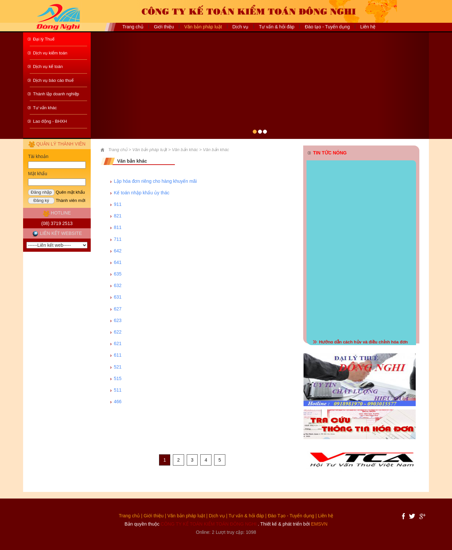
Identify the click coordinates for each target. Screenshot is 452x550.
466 (117, 401)
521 (117, 367)
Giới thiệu (164, 26)
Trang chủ (133, 26)
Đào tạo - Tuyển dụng (327, 26)
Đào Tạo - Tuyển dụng (291, 515)
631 (117, 297)
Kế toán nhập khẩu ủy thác (141, 192)
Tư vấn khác (45, 107)
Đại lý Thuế (43, 39)
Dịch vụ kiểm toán (50, 52)
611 (117, 355)
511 (117, 390)
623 (117, 320)
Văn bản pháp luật (186, 515)
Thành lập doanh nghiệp (56, 93)
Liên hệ (367, 26)
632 (117, 285)
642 (117, 250)
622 (117, 332)
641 (117, 262)
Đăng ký (41, 200)
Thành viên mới (70, 200)
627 (117, 308)
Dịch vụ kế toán (48, 66)
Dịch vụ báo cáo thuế (53, 80)
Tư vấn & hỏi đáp (277, 26)
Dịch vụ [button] (240, 26)
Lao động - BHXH (50, 121)
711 (117, 239)
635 (117, 273)
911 (117, 204)
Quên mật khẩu (70, 192)
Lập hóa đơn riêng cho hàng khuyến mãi (155, 181)
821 (117, 215)
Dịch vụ (217, 515)
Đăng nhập (41, 192)
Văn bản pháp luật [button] (203, 26)
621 (117, 343)
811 (117, 227)
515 (117, 378)
